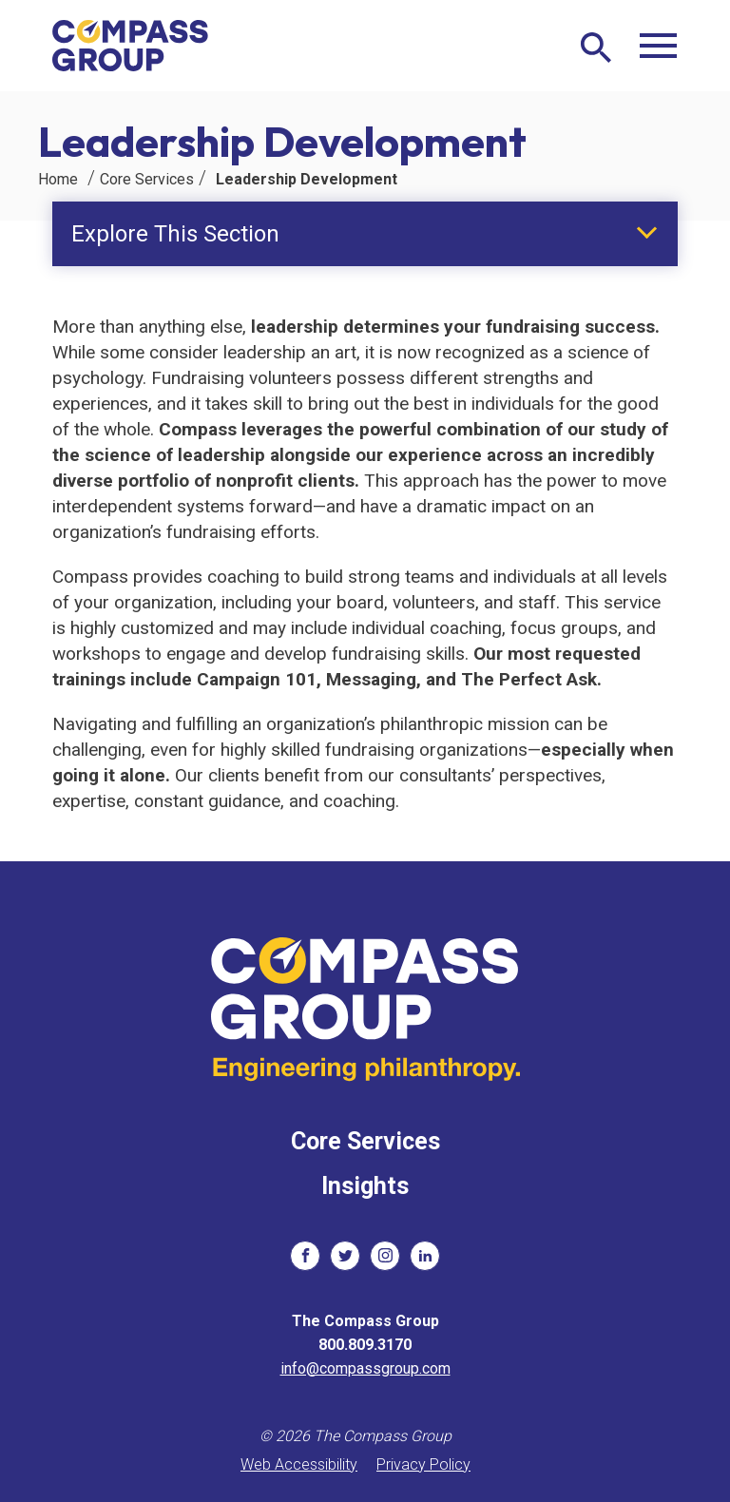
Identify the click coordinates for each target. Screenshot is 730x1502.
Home (58, 179)
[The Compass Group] (130, 45)
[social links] (305, 1256)
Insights (365, 1186)
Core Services (147, 179)
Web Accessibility (298, 1464)
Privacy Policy (423, 1464)
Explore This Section (175, 234)
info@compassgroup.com (365, 1368)
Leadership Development (306, 179)
